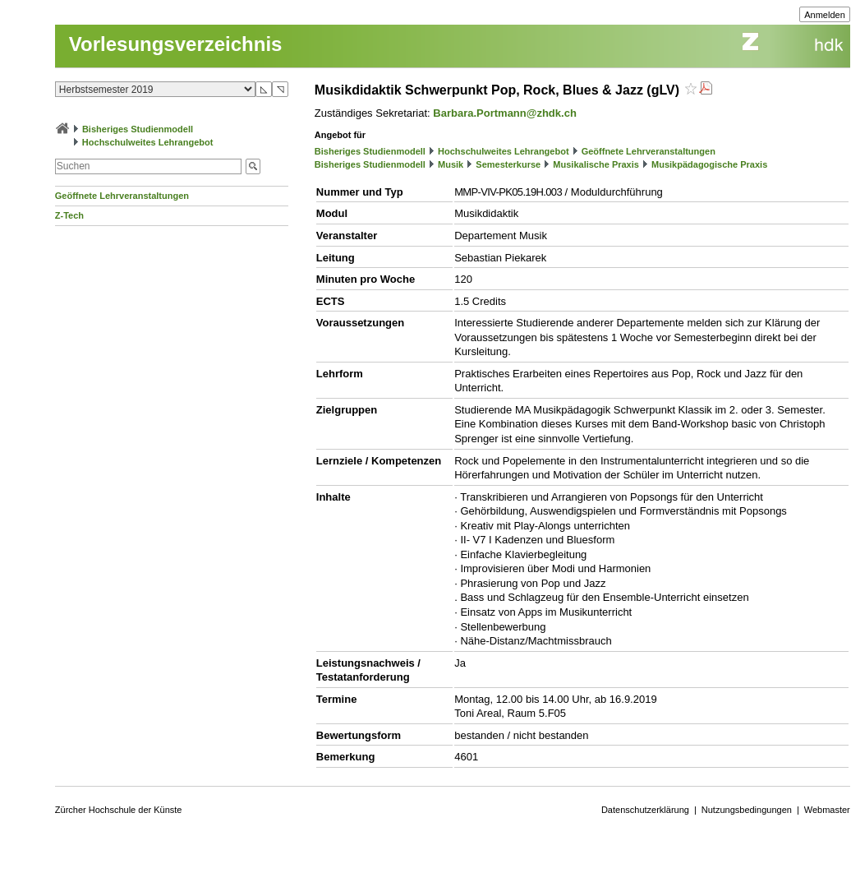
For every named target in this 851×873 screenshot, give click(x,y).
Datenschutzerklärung (645, 810)
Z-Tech (69, 215)
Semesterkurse (508, 164)
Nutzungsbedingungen (747, 810)
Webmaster (827, 810)
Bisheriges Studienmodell (137, 129)
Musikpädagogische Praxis (709, 164)
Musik (450, 164)
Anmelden (824, 15)
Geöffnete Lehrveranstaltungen (122, 196)
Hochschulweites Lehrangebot (148, 142)
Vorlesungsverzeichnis (176, 44)
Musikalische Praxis (596, 164)
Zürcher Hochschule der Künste (118, 810)
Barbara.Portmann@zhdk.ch (505, 113)
